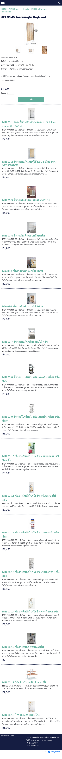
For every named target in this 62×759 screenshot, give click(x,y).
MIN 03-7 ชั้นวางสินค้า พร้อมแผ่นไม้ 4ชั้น (25, 341)
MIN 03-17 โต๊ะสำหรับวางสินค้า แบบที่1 (24, 682)
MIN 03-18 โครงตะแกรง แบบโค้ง (21, 715)
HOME (3, 9)
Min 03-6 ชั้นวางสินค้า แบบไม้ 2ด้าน (22, 306)
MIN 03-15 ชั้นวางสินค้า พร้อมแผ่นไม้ (23, 647)
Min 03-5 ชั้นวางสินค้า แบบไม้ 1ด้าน (22, 271)
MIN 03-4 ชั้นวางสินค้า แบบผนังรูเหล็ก (23, 235)
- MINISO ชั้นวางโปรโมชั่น (18, 9)
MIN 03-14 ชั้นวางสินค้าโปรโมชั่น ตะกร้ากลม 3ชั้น (30, 611)
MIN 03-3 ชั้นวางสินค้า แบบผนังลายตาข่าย (26, 200)
